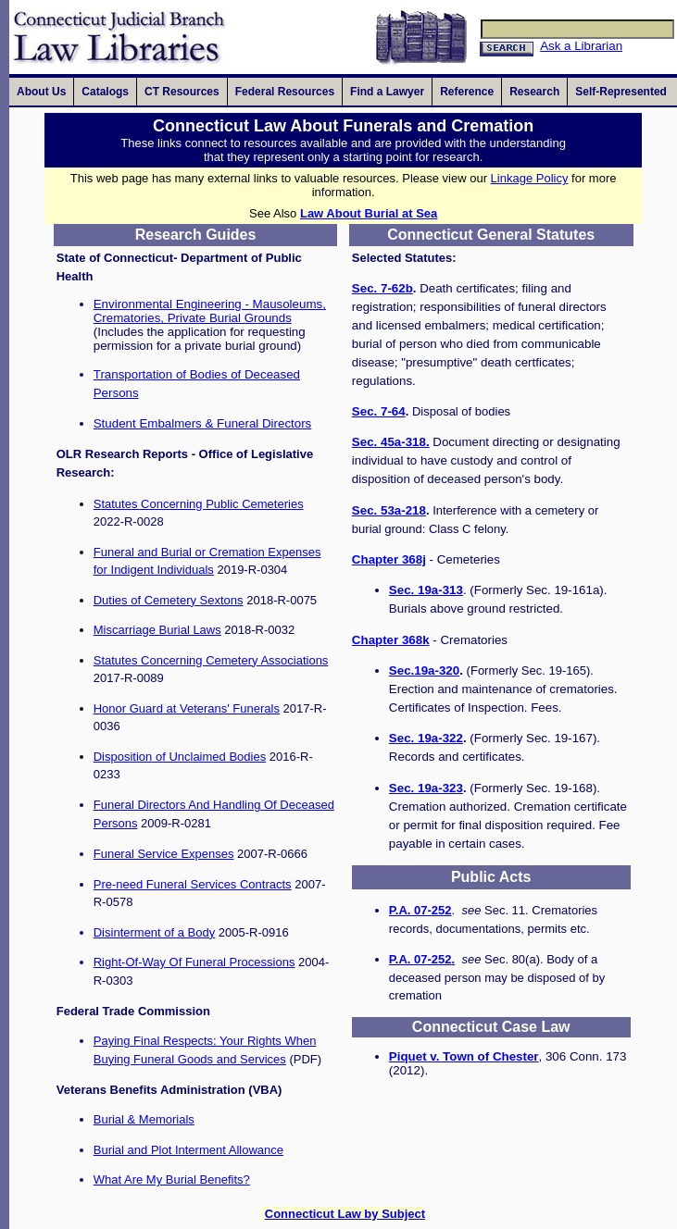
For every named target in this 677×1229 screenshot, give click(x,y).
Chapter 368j (389, 559)
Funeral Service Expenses (164, 854)
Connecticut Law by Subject (345, 1214)
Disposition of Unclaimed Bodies (180, 756)
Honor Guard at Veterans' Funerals (187, 708)
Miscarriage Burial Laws (157, 630)
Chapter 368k (391, 640)
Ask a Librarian (581, 46)
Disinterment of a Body (155, 932)
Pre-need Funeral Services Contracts (193, 884)
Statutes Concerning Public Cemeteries (199, 504)
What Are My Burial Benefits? (172, 1179)
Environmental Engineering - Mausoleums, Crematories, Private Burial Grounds (210, 311)
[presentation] (41, 92)
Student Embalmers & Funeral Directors (203, 423)
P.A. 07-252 (420, 910)
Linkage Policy (530, 178)
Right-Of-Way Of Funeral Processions (194, 962)
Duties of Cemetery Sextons (169, 600)
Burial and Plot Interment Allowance (188, 1150)
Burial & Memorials (144, 1119)
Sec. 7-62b (382, 288)
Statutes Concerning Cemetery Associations (211, 660)
